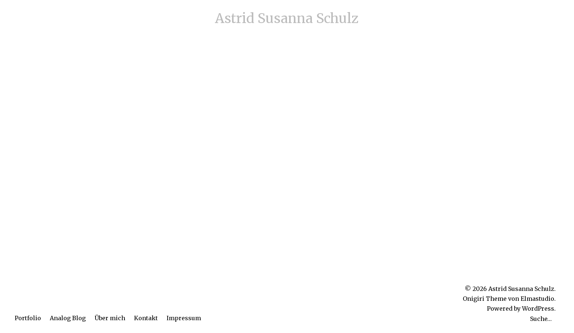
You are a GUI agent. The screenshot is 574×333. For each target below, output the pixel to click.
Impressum (184, 318)
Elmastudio (537, 298)
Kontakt (146, 318)
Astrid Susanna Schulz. (522, 288)
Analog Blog (68, 318)
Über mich (109, 318)
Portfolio (28, 318)
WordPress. (539, 308)
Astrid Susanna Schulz (287, 18)
